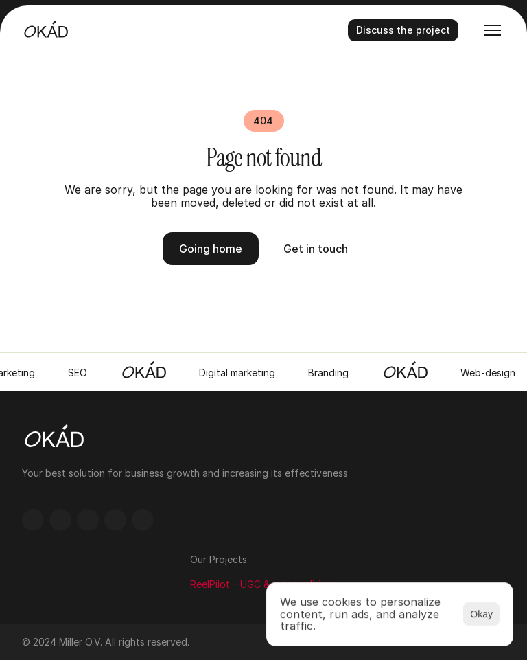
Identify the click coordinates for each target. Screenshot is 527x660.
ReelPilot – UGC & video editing (261, 584)
